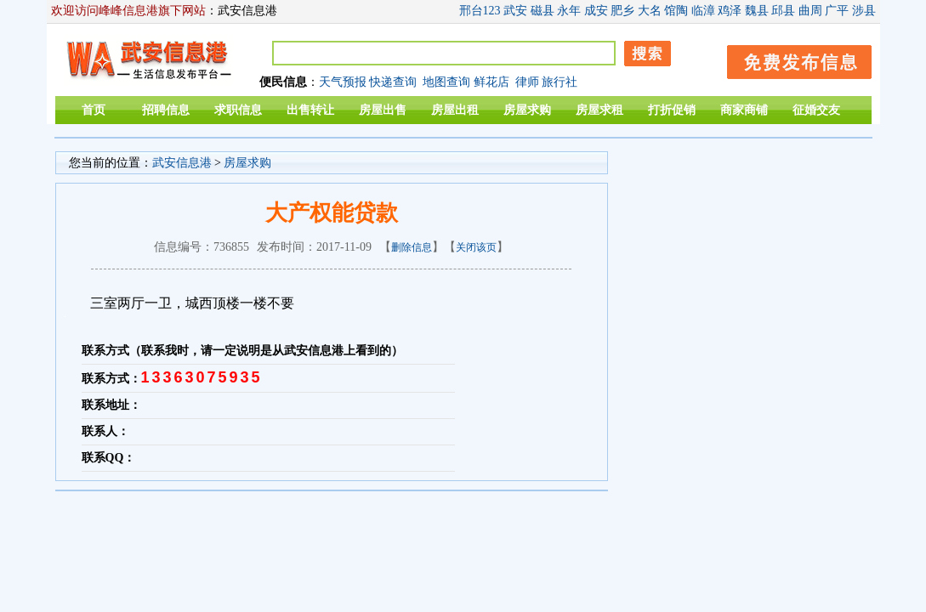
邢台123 (480, 10)
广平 (837, 10)
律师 (527, 82)
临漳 (703, 10)
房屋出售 (382, 110)
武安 (515, 10)
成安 (596, 10)
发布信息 (791, 59)
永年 (569, 10)
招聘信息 (166, 110)
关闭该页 (476, 247)
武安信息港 (182, 162)
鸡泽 (729, 10)
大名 (650, 10)
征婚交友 (816, 110)
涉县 (864, 10)
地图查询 (446, 82)
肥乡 (622, 10)
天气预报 (342, 82)
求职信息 (238, 110)
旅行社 (559, 82)
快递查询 (393, 82)
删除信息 (411, 247)
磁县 (542, 10)
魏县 (757, 10)
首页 (93, 110)
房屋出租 (455, 110)
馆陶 (676, 10)
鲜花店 (491, 82)
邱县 (783, 10)
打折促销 (672, 110)
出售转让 (310, 110)
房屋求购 (527, 110)
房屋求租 (599, 110)
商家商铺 (744, 110)
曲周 (810, 10)
